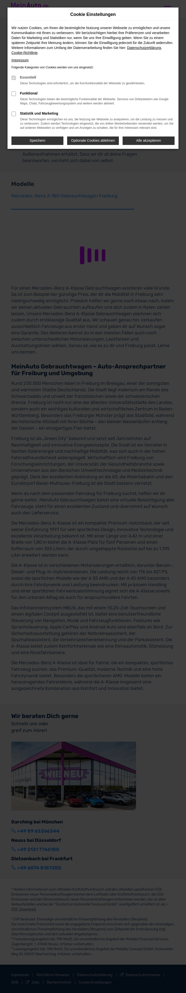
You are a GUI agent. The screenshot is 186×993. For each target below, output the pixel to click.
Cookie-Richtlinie (24, 53)
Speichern (37, 140)
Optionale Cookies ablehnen (93, 140)
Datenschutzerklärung (144, 48)
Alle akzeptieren (148, 140)
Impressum (20, 60)
